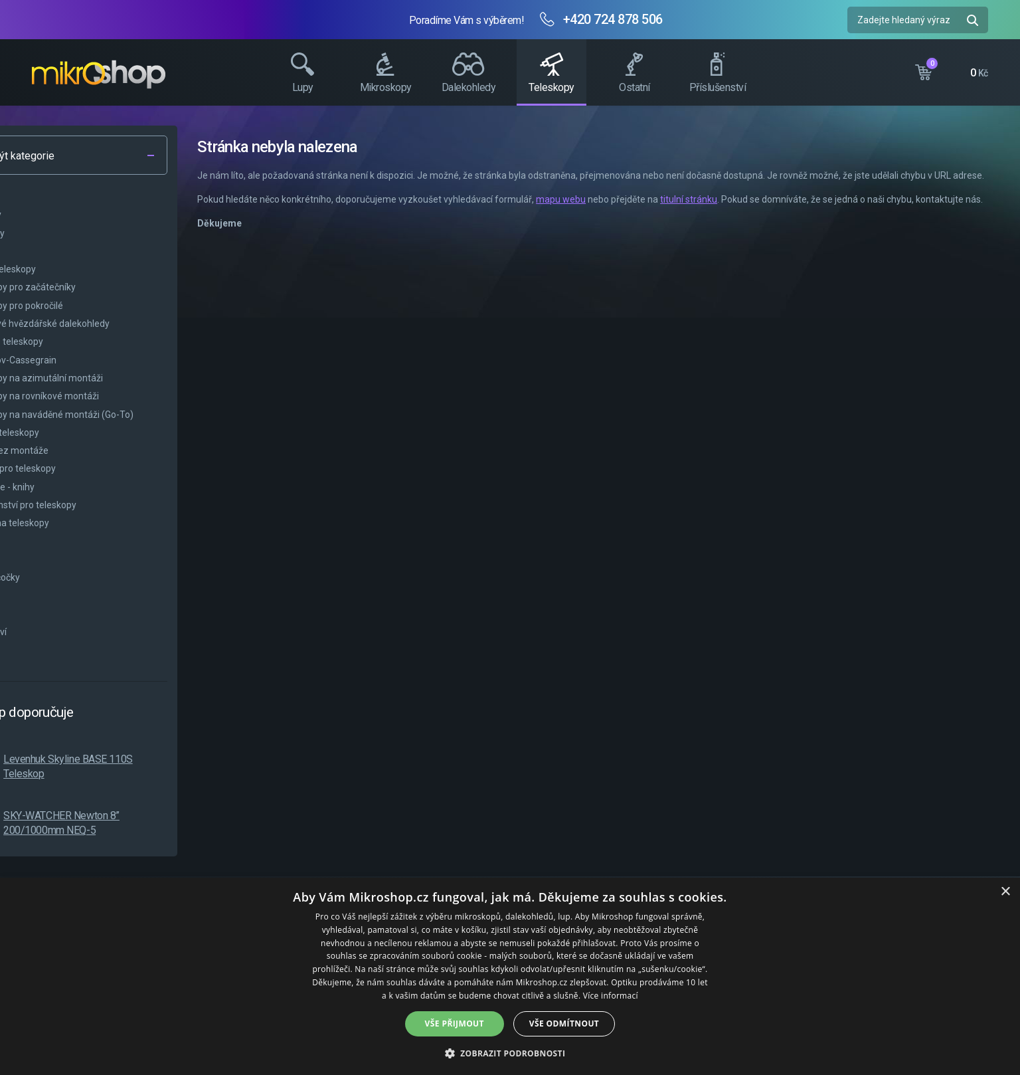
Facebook (1003, 249)
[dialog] (510, 976)
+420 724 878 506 (613, 19)
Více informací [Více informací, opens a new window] (610, 995)
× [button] (1005, 892)
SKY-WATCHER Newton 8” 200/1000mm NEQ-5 (160, 822)
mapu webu (659, 214)
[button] (510, 1052)
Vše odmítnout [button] (564, 1023)
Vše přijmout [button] (454, 1023)
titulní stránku (786, 214)
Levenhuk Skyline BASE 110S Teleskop (166, 766)
